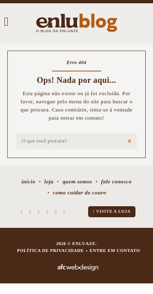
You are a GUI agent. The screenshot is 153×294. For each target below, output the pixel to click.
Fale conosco (116, 181)
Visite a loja (112, 211)
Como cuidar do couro (79, 192)
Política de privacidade (50, 250)
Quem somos (77, 181)
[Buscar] (130, 141)
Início (28, 181)
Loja (48, 181)
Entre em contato (115, 250)
